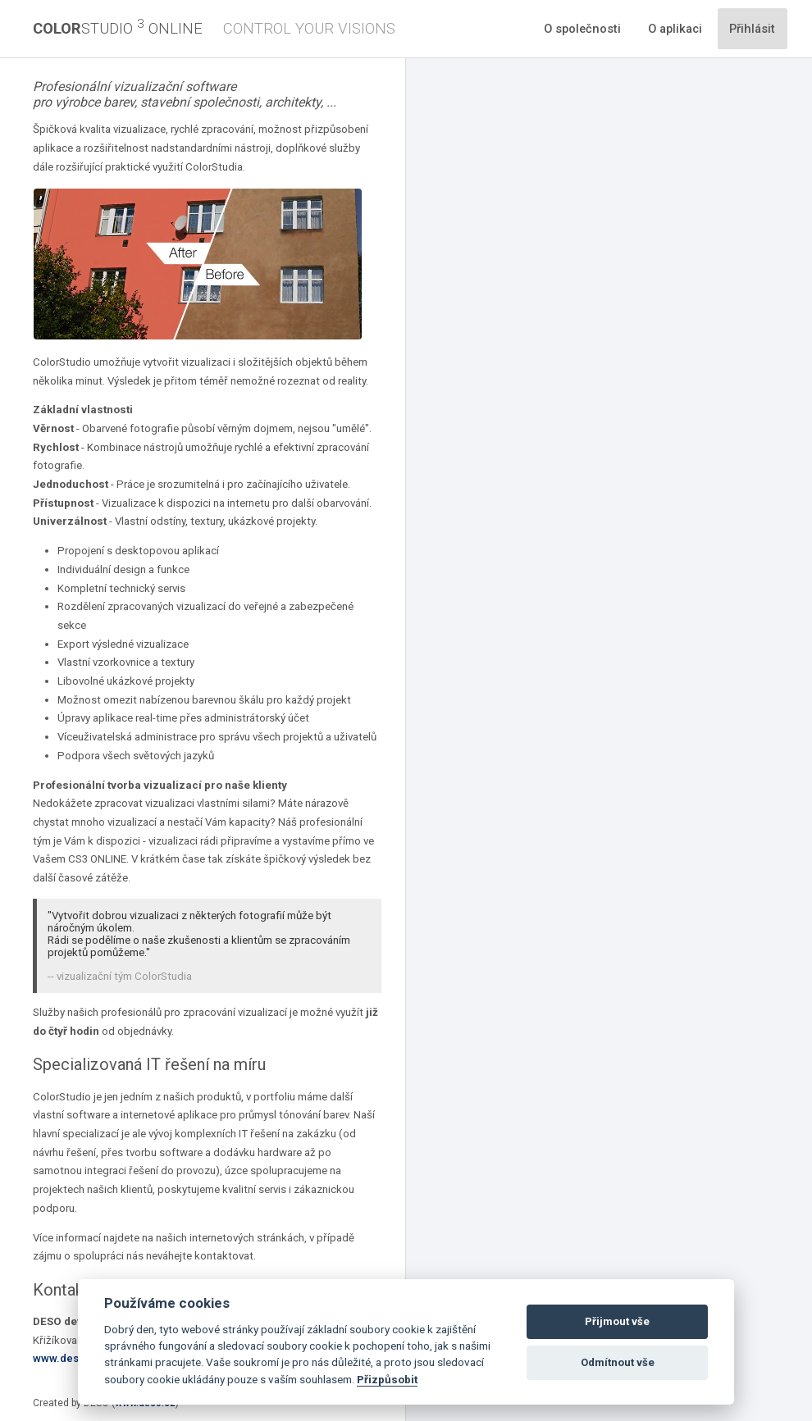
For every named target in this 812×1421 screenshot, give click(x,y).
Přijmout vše (617, 1321)
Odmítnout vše (618, 1362)
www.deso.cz (67, 1358)
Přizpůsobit (387, 1379)
